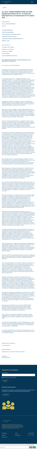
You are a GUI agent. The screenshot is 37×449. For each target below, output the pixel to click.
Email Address (5, 372)
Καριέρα (3, 435)
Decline (30, 447)
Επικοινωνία (5, 394)
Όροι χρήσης (17, 435)
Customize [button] (3, 447)
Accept (34, 447)
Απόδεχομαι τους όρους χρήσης (9, 377)
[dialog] (18, 446)
